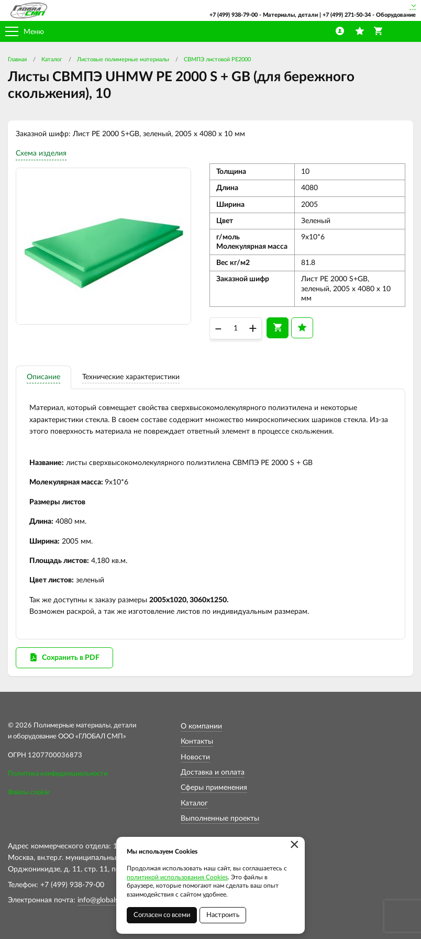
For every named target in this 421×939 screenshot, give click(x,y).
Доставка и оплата (213, 772)
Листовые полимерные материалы (123, 59)
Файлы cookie (29, 792)
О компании (201, 726)
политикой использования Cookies (177, 877)
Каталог (51, 59)
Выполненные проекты (220, 818)
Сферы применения (214, 787)
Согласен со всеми (162, 915)
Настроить (222, 915)
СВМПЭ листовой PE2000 (217, 59)
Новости (195, 757)
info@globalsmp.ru (107, 900)
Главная (17, 59)
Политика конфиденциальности (57, 773)
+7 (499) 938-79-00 (233, 15)
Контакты (197, 741)
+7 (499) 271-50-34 (347, 15)
